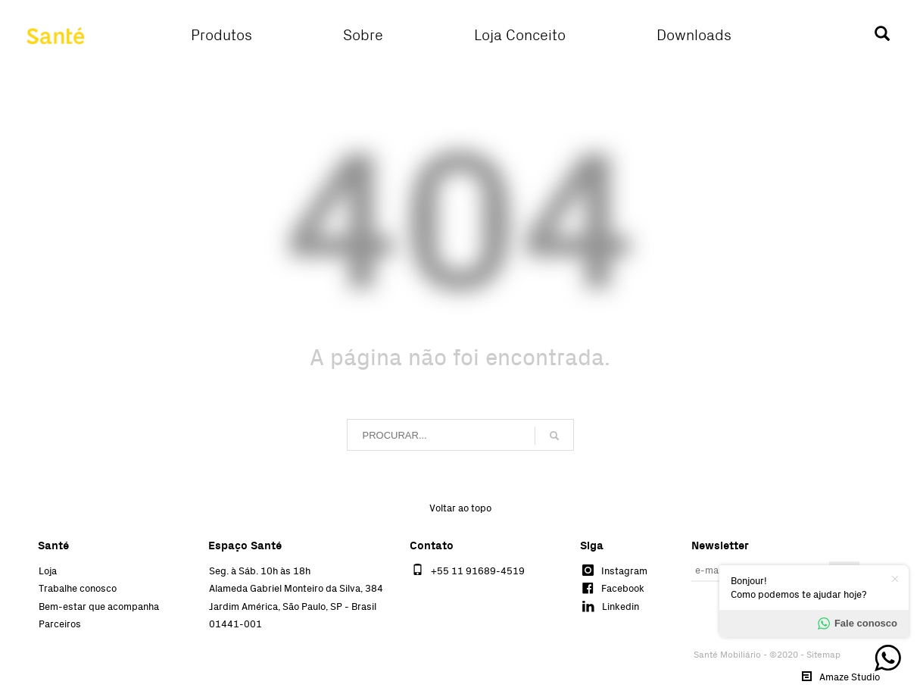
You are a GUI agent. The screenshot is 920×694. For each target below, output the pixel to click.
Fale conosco (857, 623)
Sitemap (823, 655)
